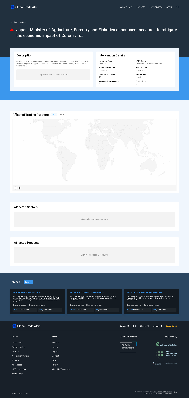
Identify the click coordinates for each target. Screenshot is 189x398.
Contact (55, 356)
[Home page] (26, 7)
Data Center (17, 342)
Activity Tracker (18, 347)
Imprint (55, 351)
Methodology (17, 374)
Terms (54, 360)
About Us (56, 342)
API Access (17, 365)
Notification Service (20, 356)
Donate (55, 347)
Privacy (55, 365)
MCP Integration (19, 369)
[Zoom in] (19, 188)
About (14, 393)
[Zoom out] (15, 188)
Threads (15, 360)
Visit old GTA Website (61, 369)
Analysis (15, 351)
